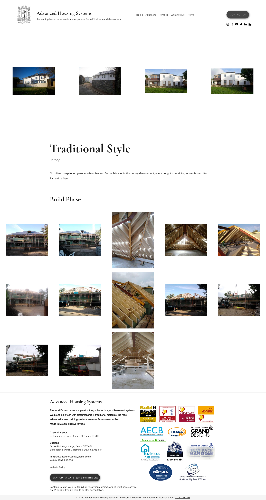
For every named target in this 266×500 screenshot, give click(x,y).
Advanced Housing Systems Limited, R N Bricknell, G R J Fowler (122, 497)
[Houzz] (250, 24)
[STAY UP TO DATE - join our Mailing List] (75, 477)
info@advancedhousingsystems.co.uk (70, 456)
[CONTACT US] (237, 14)
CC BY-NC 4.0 (182, 497)
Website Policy (57, 467)
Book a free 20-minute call (71, 489)
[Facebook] (232, 24)
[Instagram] (228, 24)
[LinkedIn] (245, 24)
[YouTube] (236, 24)
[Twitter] (241, 24)
